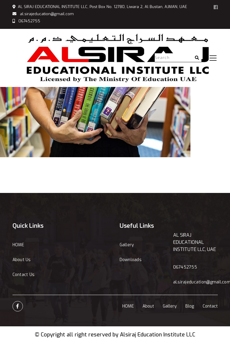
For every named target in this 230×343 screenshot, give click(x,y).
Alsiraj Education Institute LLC (157, 334)
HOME (18, 245)
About (148, 306)
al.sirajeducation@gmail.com (47, 13)
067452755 (29, 21)
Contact (210, 306)
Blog (189, 306)
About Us (21, 260)
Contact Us (23, 274)
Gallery (127, 245)
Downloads (131, 260)
